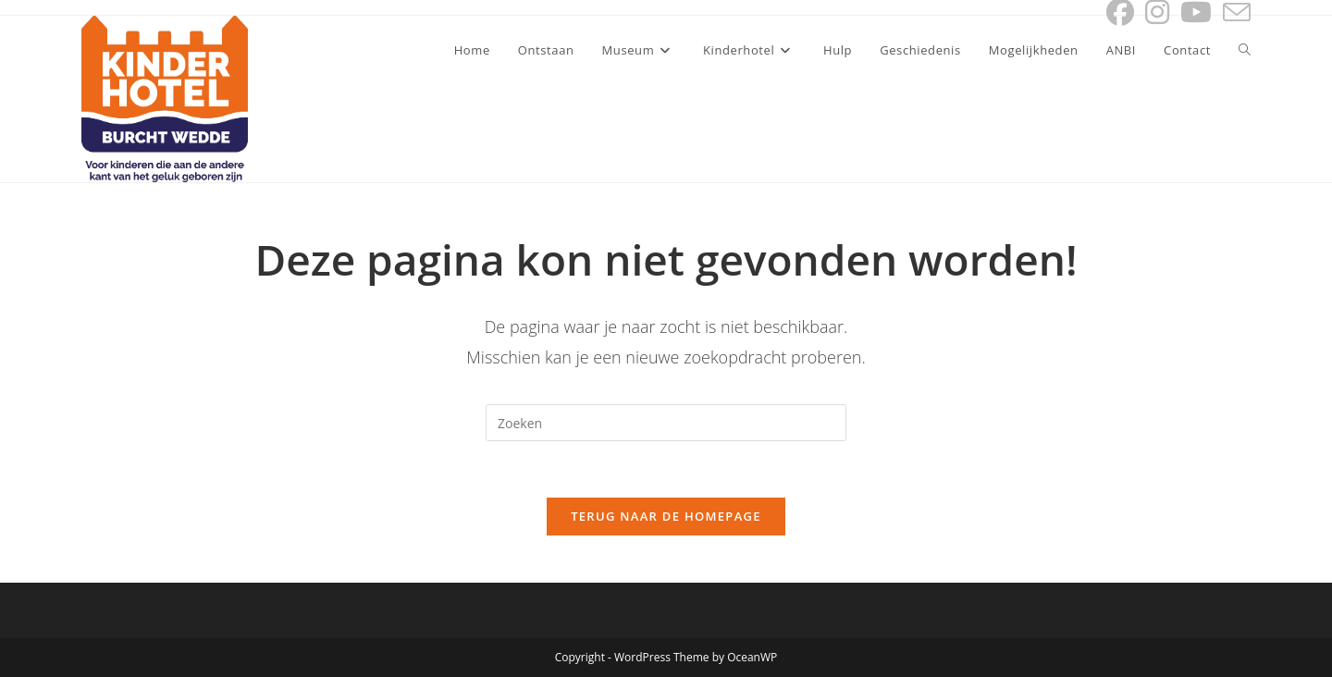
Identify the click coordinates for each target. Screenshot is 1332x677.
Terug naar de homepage (666, 516)
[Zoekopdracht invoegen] (666, 422)
